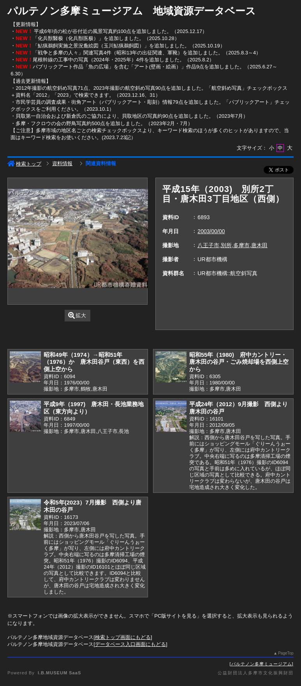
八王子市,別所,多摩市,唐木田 (232, 245)
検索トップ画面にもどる (123, 637)
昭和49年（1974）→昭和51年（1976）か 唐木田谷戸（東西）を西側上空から (94, 361)
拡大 (77, 315)
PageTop (285, 653)
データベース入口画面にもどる (130, 644)
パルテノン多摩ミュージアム (261, 664)
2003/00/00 (211, 231)
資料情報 (62, 163)
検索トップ (24, 164)
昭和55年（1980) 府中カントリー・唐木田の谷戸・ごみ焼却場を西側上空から (239, 361)
